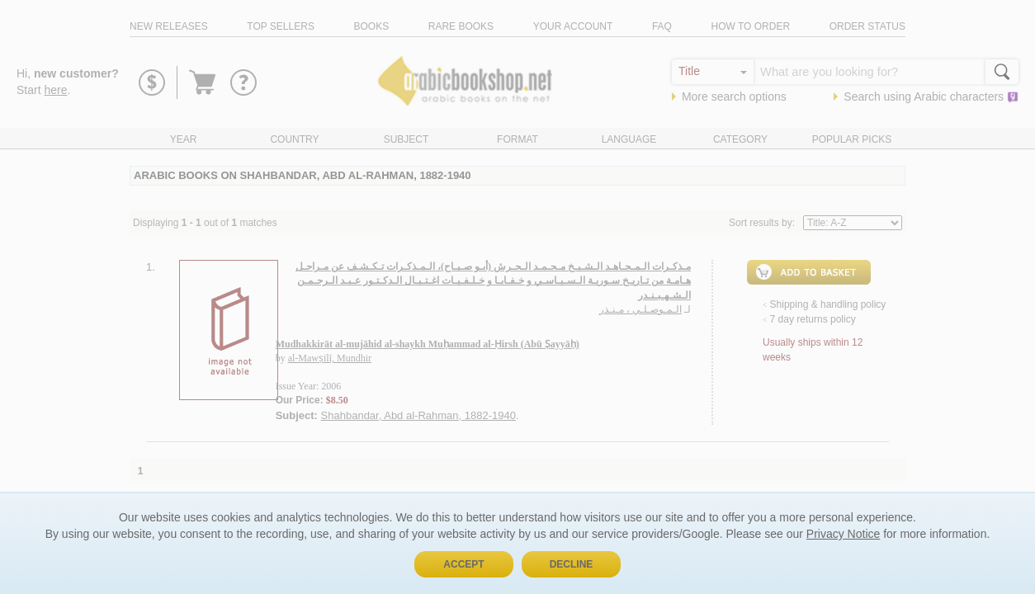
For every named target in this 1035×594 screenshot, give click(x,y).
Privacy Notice (843, 533)
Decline (571, 564)
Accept (463, 564)
